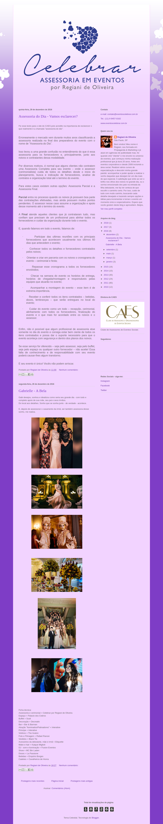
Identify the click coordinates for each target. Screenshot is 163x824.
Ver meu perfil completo (111, 209)
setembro (111, 249)
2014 (106, 271)
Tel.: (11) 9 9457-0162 (111, 118)
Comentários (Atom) (61, 788)
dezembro (111, 234)
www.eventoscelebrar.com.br (114, 123)
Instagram (105, 381)
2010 (106, 287)
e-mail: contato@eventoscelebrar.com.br (119, 114)
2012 (106, 279)
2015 (106, 267)
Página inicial (57, 781)
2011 (106, 283)
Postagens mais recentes (32, 781)
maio (108, 253)
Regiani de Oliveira (126, 137)
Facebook (105, 385)
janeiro (109, 261)
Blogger (95, 818)
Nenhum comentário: (68, 370)
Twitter (104, 390)
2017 (106, 227)
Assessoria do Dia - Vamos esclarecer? (48, 116)
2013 (106, 275)
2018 (106, 223)
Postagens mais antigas (82, 781)
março (109, 257)
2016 (106, 231)
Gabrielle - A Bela (32, 391)
